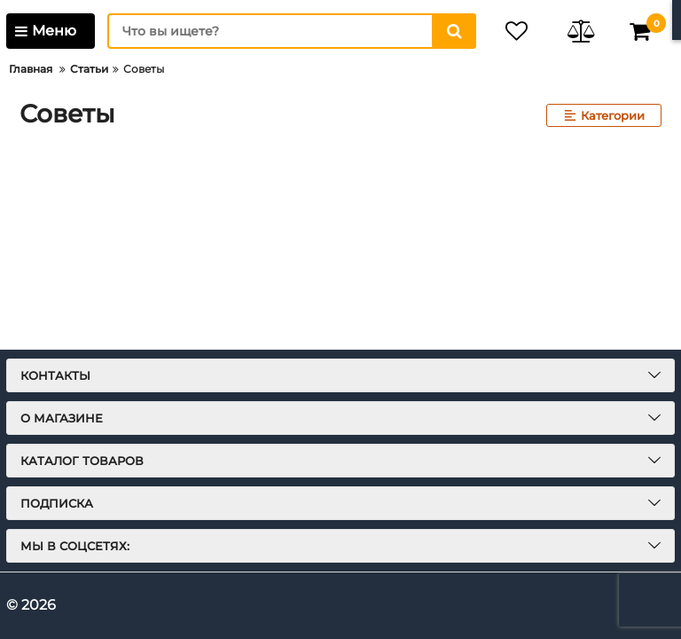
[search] (291, 31)
